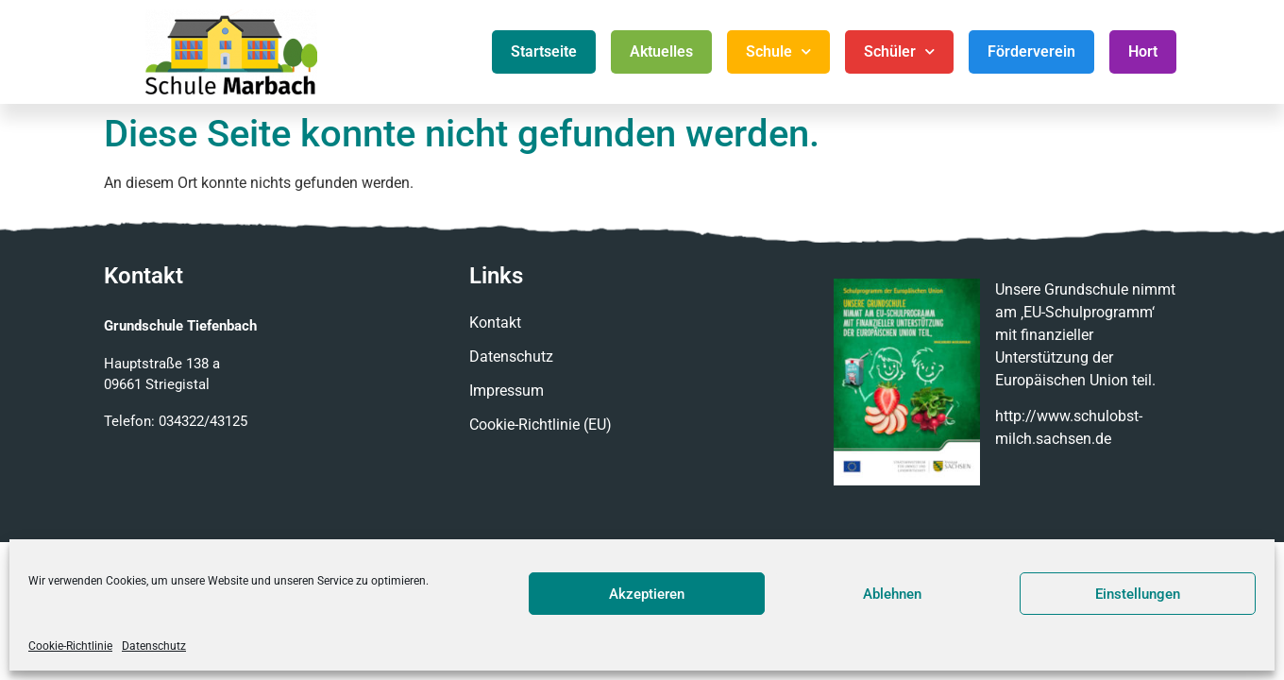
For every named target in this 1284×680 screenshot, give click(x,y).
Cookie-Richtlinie (70, 646)
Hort (1142, 51)
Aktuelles (661, 51)
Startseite (544, 51)
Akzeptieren (646, 594)
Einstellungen (1137, 594)
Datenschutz (154, 646)
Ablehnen (892, 594)
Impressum (506, 391)
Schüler (899, 51)
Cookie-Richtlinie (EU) (540, 425)
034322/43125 (203, 421)
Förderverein (1031, 51)
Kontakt (495, 323)
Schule (778, 51)
